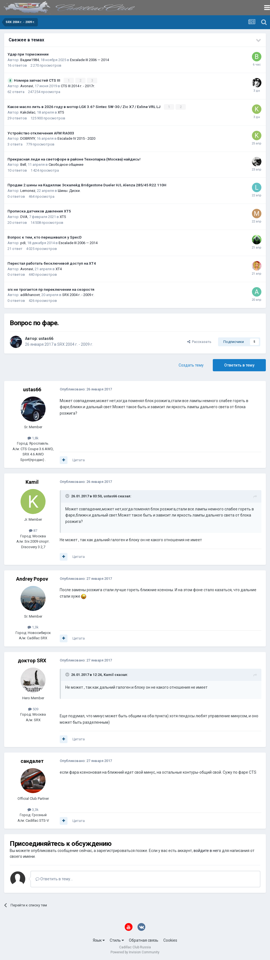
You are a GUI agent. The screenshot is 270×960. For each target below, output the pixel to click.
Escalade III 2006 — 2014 (89, 60)
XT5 (61, 112)
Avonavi (26, 86)
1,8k (33, 438)
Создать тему (191, 365)
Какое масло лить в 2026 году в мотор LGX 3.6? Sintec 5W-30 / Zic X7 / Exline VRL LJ (84, 106)
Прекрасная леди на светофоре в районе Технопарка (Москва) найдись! (74, 159)
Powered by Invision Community (135, 952)
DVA (24, 216)
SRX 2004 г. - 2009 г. (78, 294)
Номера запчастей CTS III (37, 80)
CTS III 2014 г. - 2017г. (78, 86)
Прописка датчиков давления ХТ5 (39, 211)
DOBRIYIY (27, 138)
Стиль (117, 940)
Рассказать (199, 341)
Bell (23, 164)
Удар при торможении (28, 54)
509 (33, 708)
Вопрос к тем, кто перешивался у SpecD (45, 237)
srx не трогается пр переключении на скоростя (51, 289)
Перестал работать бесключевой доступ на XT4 (52, 263)
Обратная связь (143, 940)
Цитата (78, 460)
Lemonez (27, 190)
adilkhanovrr (30, 294)
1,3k (33, 627)
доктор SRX (32, 660)
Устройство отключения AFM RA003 (41, 133)
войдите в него (207, 850)
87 (33, 530)
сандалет (32, 761)
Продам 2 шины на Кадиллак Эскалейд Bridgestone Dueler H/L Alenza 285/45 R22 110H (87, 184)
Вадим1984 (29, 60)
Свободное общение (66, 164)
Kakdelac (27, 112)
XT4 (59, 269)
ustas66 (46, 338)
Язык (99, 940)
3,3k (33, 809)
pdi (23, 242)
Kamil (32, 482)
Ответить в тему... (54, 878)
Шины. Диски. (69, 190)
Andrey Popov (32, 578)
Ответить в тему (239, 365)
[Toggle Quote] (67, 495)
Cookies (170, 940)
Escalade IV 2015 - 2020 (76, 138)
